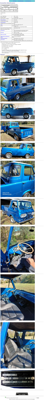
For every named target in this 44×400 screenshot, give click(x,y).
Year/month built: (3, 22)
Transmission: (3, 30)
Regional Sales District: (4, 38)
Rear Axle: (2, 32)
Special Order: (3, 39)
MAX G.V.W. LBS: (3, 34)
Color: (1, 24)
